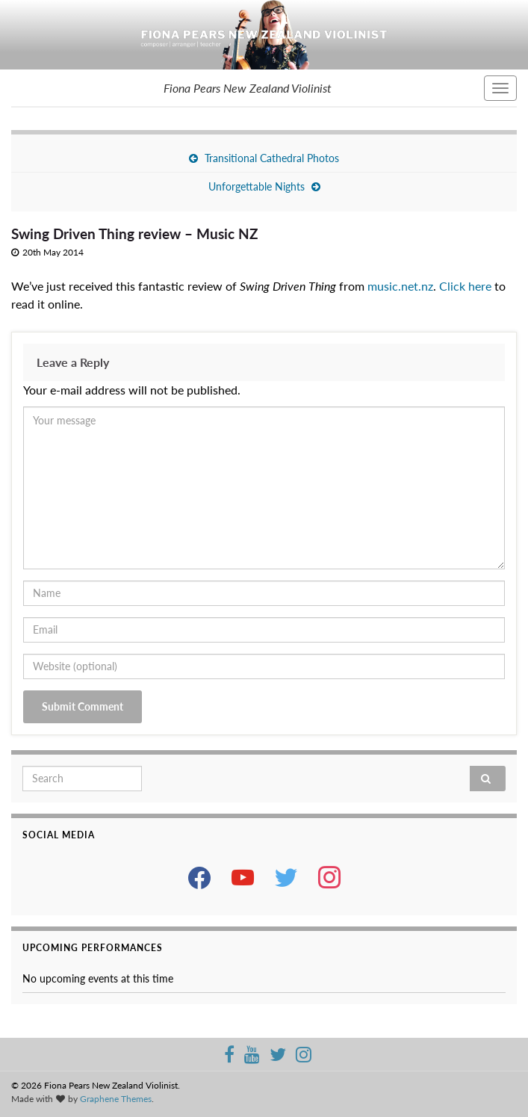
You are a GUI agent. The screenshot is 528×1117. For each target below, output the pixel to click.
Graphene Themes (116, 1098)
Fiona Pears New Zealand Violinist (248, 88)
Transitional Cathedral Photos (272, 158)
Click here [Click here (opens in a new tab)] (465, 286)
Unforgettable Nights (256, 186)
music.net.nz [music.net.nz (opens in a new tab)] (400, 286)
